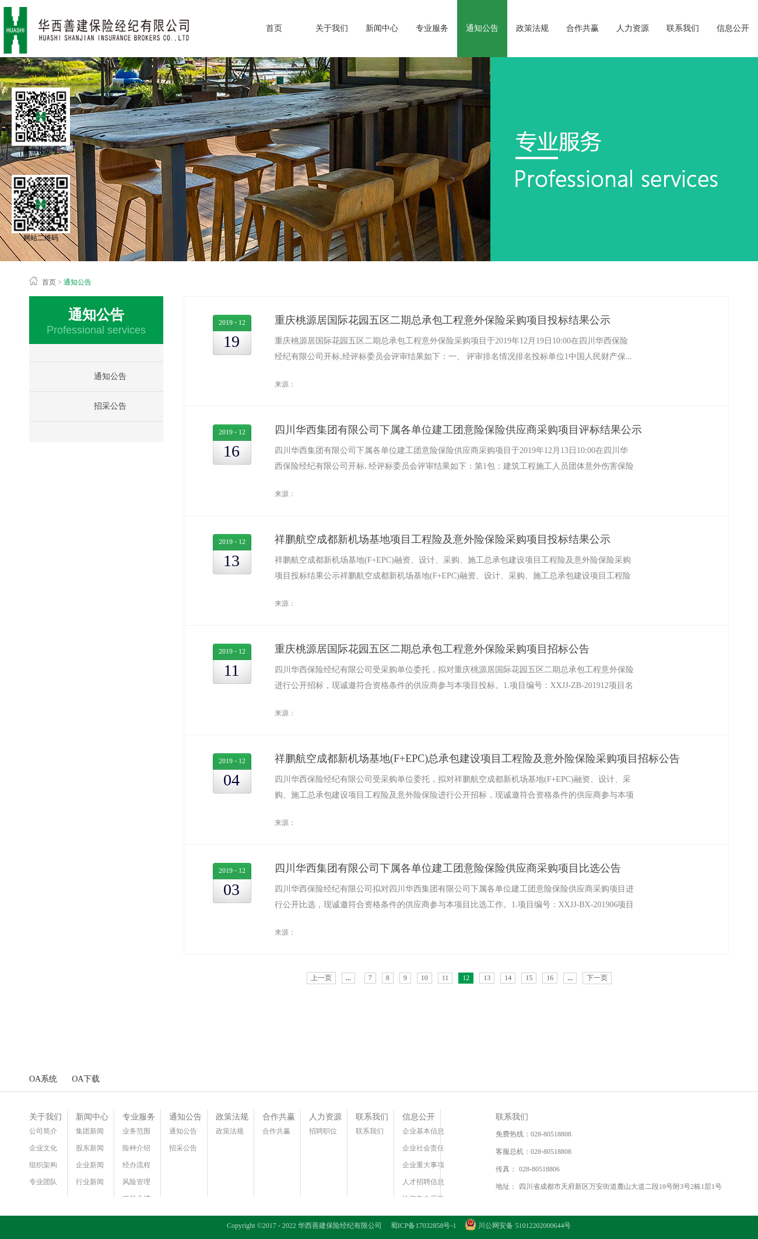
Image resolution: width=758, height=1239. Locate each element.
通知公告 (78, 282)
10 (424, 978)
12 (465, 978)
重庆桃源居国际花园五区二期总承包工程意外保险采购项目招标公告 (432, 649)
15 (528, 978)
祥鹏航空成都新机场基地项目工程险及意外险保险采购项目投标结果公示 (442, 539)
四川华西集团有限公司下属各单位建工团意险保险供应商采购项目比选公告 (448, 868)
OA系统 (43, 1079)
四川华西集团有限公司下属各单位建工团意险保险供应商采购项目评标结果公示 (458, 430)
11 (445, 978)
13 (486, 978)
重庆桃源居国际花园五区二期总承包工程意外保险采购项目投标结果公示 (442, 320)
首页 (274, 28)
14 (507, 978)
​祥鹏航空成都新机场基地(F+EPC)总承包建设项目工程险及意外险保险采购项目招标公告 (477, 758)
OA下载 (86, 1079)
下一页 (597, 978)
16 (549, 978)
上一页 (321, 978)
